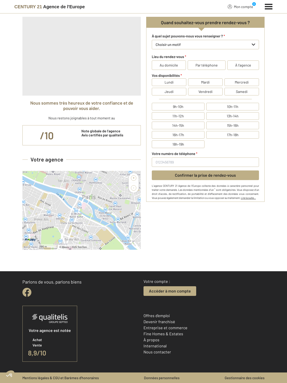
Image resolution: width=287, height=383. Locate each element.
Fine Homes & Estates (163, 333)
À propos (151, 339)
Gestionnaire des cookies (245, 378)
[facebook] (26, 292)
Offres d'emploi (157, 315)
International (155, 345)
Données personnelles (162, 378)
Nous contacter (157, 351)
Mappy (65, 247)
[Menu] (269, 6)
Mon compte (240, 6)
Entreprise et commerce (165, 327)
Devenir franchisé (159, 321)
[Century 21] (49, 6)
